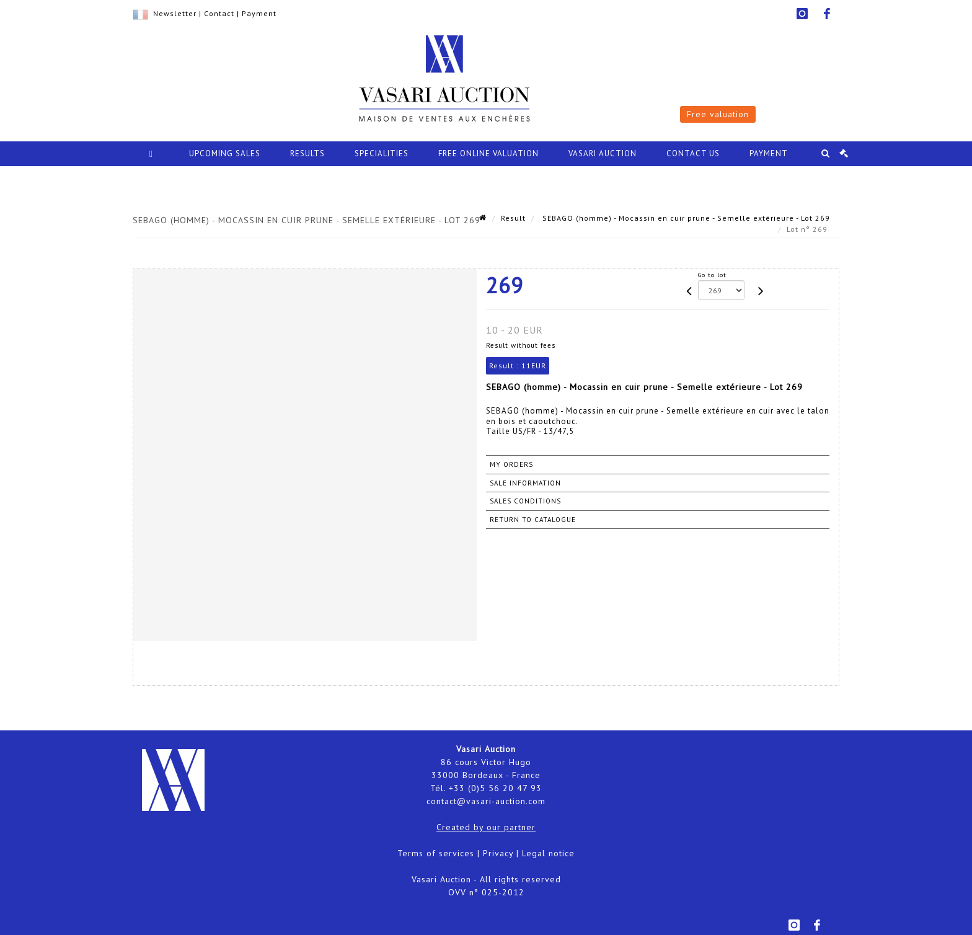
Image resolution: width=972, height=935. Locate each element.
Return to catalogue (533, 519)
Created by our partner (486, 827)
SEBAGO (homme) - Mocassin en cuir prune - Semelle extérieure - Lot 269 (685, 218)
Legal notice (548, 853)
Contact (219, 13)
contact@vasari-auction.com (486, 801)
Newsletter (175, 13)
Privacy (498, 853)
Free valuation (718, 114)
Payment (259, 13)
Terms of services (435, 853)
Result (513, 218)
